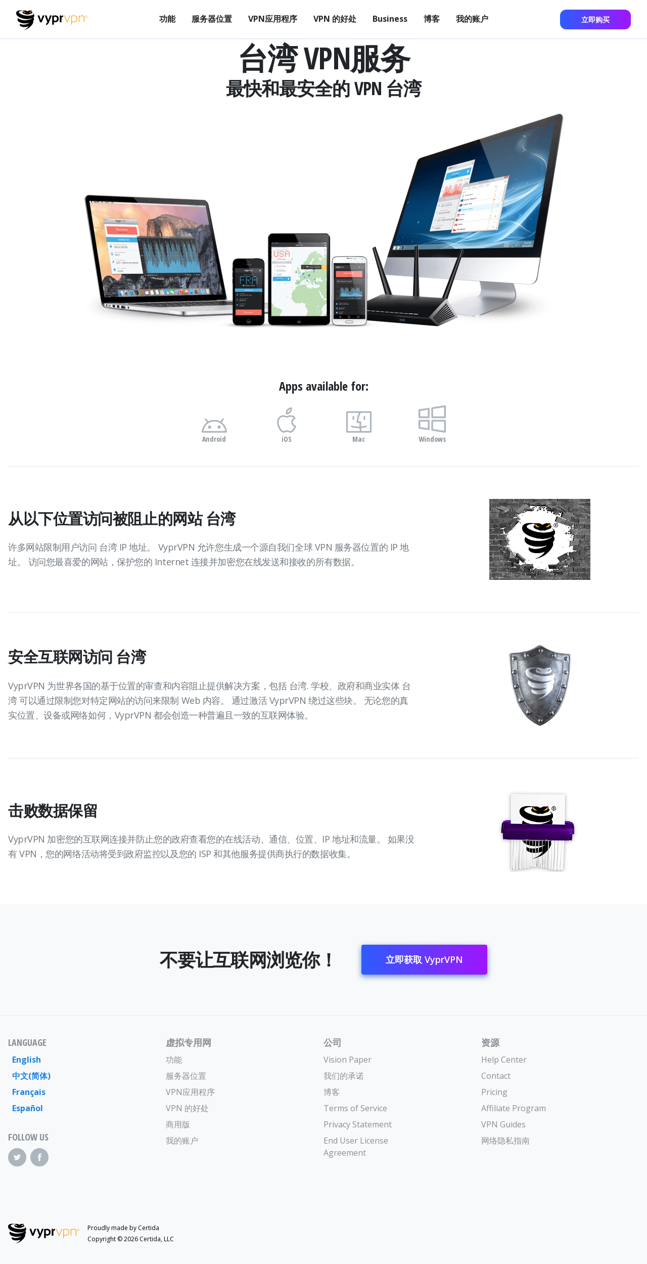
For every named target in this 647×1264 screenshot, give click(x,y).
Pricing (494, 1092)
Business (390, 18)
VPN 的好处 (334, 18)
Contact (496, 1075)
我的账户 (472, 18)
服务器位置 (212, 18)
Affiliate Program (513, 1108)
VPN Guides (503, 1124)
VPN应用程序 (272, 18)
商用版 (178, 1124)
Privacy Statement (358, 1124)
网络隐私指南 (505, 1140)
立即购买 (595, 19)
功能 (167, 18)
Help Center (504, 1059)
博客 (432, 18)
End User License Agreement (356, 1146)
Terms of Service (355, 1108)
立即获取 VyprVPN (424, 959)
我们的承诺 (344, 1075)
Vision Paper (348, 1059)
